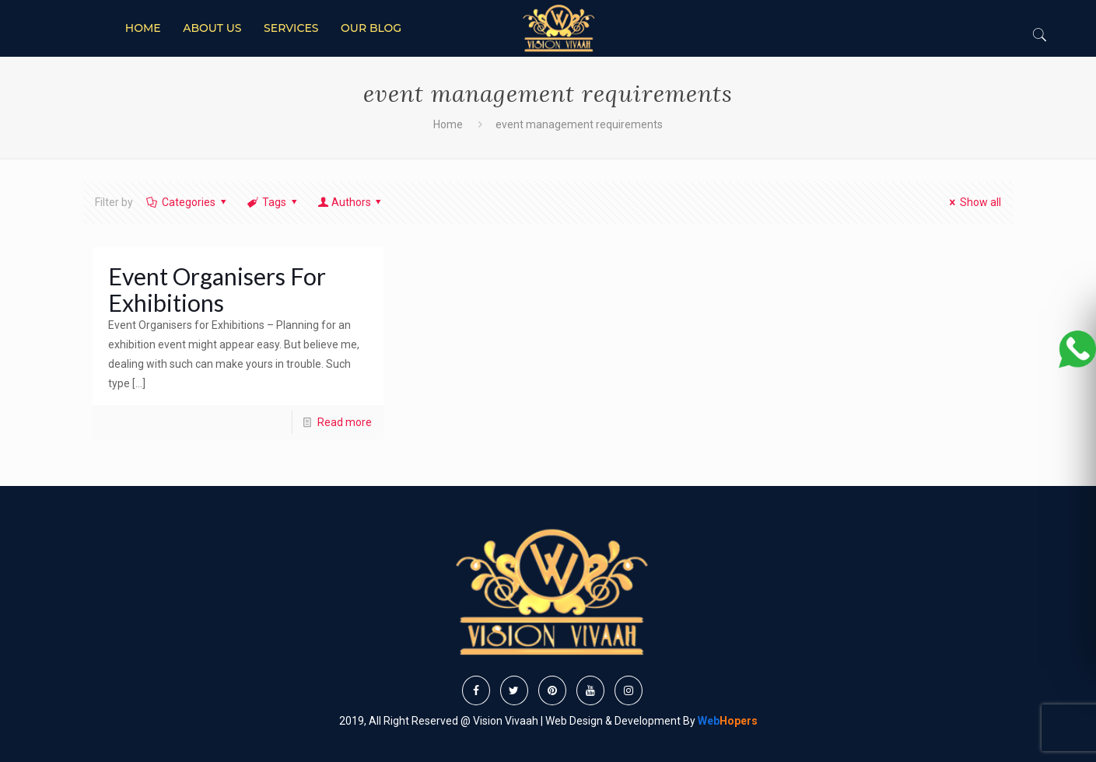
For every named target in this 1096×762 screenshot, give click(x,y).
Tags (273, 202)
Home (448, 124)
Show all (973, 202)
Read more (344, 422)
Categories (188, 202)
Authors (351, 202)
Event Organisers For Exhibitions (217, 289)
